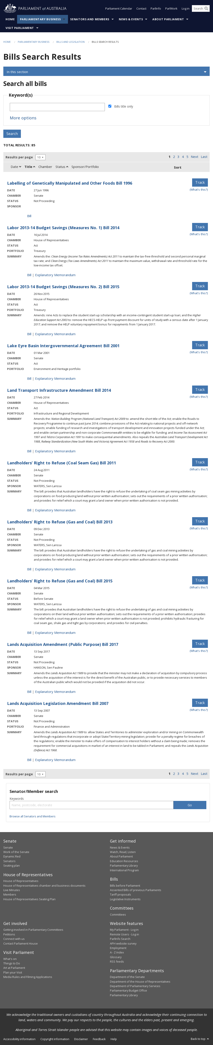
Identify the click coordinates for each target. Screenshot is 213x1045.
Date (16, 166)
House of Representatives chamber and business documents (44, 886)
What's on (10, 959)
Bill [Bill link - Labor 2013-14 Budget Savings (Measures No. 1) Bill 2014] (29, 275)
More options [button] (23, 117)
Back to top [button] (200, 1039)
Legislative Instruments (125, 899)
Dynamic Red (11, 856)
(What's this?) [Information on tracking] (199, 190)
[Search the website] (201, 8)
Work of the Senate (16, 852)
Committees (118, 914)
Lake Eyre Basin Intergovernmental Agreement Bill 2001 (63, 345)
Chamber (45, 166)
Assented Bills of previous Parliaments (135, 890)
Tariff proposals (120, 894)
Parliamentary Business (40, 19)
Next (194, 156)
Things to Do (11, 963)
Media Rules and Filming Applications (27, 977)
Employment (118, 948)
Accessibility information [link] (19, 1039)
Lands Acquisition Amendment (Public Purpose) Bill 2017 (62, 644)
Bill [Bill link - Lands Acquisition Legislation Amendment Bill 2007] (29, 759)
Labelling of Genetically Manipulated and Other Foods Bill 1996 (69, 183)
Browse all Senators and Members (33, 816)
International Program (124, 870)
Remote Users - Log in (124, 934)
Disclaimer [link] (81, 1039)
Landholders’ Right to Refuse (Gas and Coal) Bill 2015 (59, 581)
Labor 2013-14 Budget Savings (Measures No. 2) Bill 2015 (63, 286)
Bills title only (123, 106)
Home (10, 19)
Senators (9, 861)
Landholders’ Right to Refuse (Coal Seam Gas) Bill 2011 (61, 462)
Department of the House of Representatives (140, 982)
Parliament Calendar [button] (118, 8)
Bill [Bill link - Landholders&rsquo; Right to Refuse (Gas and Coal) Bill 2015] (29, 632)
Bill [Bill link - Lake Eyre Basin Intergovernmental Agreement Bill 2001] (29, 378)
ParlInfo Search (120, 939)
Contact (141, 8)
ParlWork (171, 8)
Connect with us (14, 939)
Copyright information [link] (54, 1039)
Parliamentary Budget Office (128, 990)
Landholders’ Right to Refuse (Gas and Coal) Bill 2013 (59, 522)
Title (29, 166)
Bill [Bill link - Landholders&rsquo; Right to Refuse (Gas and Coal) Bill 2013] (29, 569)
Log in (185, 8)
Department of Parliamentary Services (135, 986)
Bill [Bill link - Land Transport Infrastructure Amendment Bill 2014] (29, 451)
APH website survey (123, 943)
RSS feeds (117, 961)
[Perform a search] (206, 8)
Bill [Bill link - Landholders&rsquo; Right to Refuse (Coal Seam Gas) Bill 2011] (29, 510)
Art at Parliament (14, 968)
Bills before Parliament (125, 886)
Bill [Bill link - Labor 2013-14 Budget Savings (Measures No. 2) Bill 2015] (29, 334)
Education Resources (124, 861)
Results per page (19, 157)
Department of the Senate (127, 977)
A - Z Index (117, 952)
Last (204, 156)
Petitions (9, 934)
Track (200, 182)
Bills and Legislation (70, 41)
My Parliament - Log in (124, 930)
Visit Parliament (20, 28)
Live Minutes (11, 890)
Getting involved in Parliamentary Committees (33, 930)
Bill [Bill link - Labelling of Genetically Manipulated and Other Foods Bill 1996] (29, 216)
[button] (106, 72)
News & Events (131, 19)
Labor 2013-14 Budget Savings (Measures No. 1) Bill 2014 (63, 227)
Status (62, 166)
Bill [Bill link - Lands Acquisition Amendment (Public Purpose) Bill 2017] (29, 691)
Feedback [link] (99, 1039)
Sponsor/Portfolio (85, 166)
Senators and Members (89, 19)
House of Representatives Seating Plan (29, 899)
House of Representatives (20, 881)
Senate (8, 847)
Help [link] (114, 1039)
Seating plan (11, 865)
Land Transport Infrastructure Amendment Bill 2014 (59, 390)
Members (9, 894)
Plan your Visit (12, 972)
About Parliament (168, 19)
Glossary (115, 957)
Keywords (17, 798)
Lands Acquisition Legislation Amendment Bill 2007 (57, 703)
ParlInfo (156, 8)
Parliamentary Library (124, 865)
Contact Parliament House (20, 943)
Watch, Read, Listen (123, 852)
